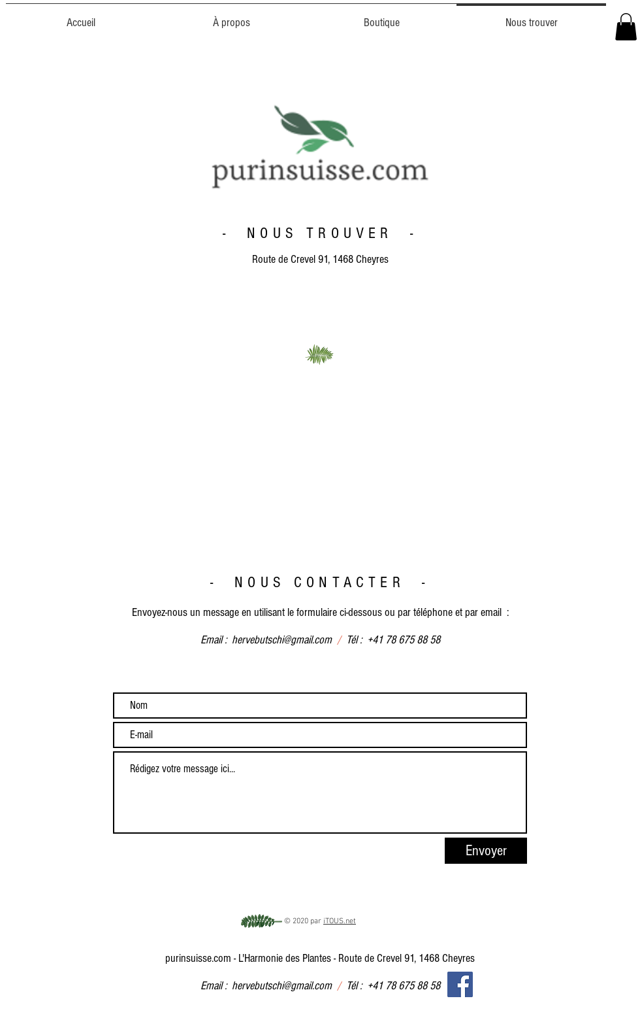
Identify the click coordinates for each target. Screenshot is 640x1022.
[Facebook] (460, 984)
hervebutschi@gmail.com (282, 640)
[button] (626, 27)
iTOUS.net (339, 921)
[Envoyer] (486, 851)
